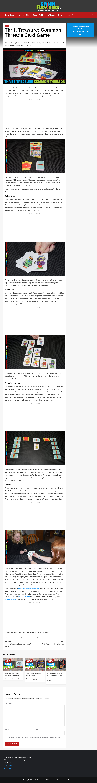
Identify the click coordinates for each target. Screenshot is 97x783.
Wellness (52, 15)
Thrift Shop (34, 637)
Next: (50, 643)
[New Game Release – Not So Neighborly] (13, 664)
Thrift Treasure (42, 637)
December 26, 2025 (53, 682)
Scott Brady (9, 40)
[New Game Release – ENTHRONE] (35, 664)
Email (38, 729)
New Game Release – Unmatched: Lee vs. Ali (55, 675)
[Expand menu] (15, 15)
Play (28, 15)
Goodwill (18, 637)
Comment (9, 703)
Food (13, 15)
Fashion (43, 15)
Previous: (20, 644)
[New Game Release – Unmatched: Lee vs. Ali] (56, 664)
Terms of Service (9, 769)
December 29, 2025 (32, 679)
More (61, 15)
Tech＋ (21, 15)
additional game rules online (28, 588)
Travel (35, 15)
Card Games (12, 637)
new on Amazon (24, 597)
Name (7, 729)
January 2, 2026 (17, 678)
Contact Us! (69, 15)
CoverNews (61, 780)
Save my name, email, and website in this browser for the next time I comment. (34, 737)
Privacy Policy (8, 765)
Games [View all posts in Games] (7, 26)
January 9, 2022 (18, 40)
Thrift (28, 637)
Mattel (24, 637)
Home (7, 15)
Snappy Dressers (11, 599)
